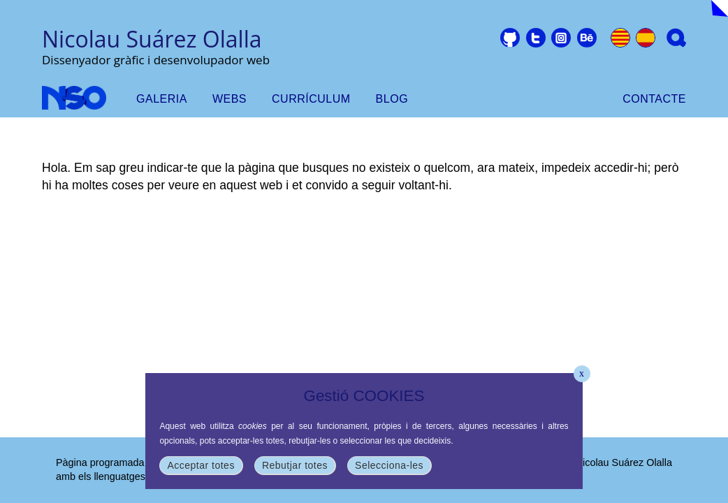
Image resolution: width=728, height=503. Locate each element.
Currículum (311, 99)
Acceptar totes (201, 465)
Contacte (654, 99)
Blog (392, 99)
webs (229, 99)
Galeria (161, 99)
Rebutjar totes (295, 465)
